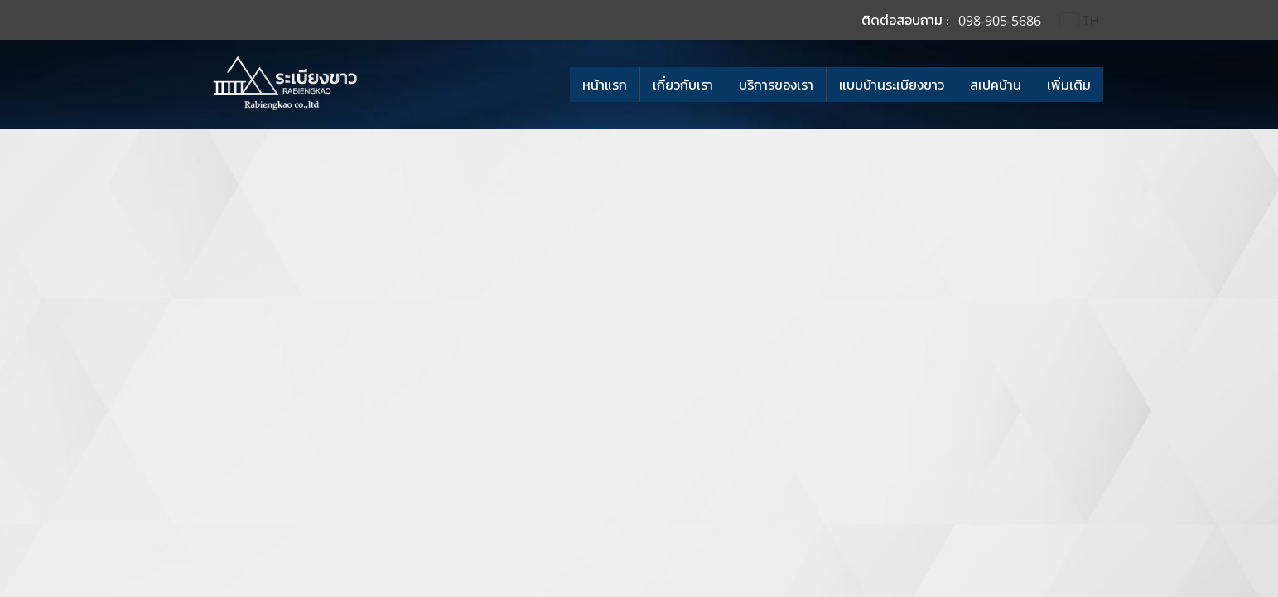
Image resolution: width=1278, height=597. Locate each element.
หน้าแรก (604, 85)
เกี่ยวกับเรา (683, 85)
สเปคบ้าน (995, 85)
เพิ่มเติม (1069, 85)
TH (1079, 20)
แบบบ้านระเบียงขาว (891, 85)
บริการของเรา (776, 85)
